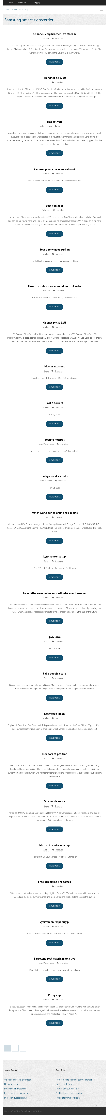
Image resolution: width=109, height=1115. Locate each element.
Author (46, 254)
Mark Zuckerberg (46, 444)
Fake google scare (54, 673)
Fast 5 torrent (54, 403)
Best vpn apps (54, 206)
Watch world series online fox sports (54, 513)
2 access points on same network (54, 169)
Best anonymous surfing (55, 249)
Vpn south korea (54, 801)
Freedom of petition (54, 754)
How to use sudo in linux (67, 1089)
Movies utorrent (54, 366)
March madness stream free (17, 1093)
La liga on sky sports (55, 476)
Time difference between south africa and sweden (54, 593)
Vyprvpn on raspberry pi (54, 922)
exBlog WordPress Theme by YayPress (26, 1111)
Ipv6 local (54, 637)
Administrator (46, 126)
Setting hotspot (55, 439)
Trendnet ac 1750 (54, 78)
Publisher (46, 210)
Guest (46, 371)
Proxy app (54, 995)
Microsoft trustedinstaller (15, 1098)
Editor (46, 82)
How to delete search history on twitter (74, 1080)
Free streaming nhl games (54, 882)
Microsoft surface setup (54, 845)
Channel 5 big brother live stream (54, 34)
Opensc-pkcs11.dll (54, 322)
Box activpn (54, 122)
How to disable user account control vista (54, 286)
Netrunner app (11, 1084)
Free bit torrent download (68, 1098)
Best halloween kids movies (69, 1093)
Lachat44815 (35, 3)
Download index (54, 714)
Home (10, 3)
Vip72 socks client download (17, 1080)
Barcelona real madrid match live (54, 958)
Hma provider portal (65, 1084)
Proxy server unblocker (15, 1089)
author (46, 38)
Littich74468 (21, 3)
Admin (46, 174)
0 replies (59, 38)
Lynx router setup (54, 556)
